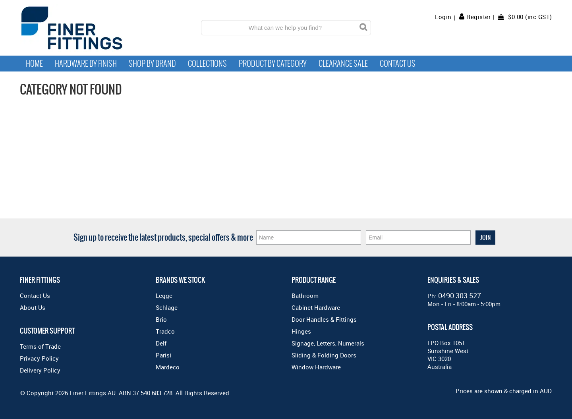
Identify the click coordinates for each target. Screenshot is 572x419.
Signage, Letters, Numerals (328, 343)
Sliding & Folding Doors (324, 355)
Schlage (167, 307)
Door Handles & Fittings (324, 319)
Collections (207, 63)
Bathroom (305, 295)
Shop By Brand (152, 63)
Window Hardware (316, 367)
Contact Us (397, 63)
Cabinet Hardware (316, 307)
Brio (161, 319)
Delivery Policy (40, 370)
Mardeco (168, 367)
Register (478, 16)
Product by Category (273, 63)
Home (34, 63)
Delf (161, 343)
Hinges (301, 331)
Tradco (165, 331)
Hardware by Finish (86, 63)
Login (443, 17)
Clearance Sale (343, 63)
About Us (32, 307)
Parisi (163, 355)
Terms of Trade (40, 346)
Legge (164, 295)
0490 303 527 (459, 295)
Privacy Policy (39, 358)
